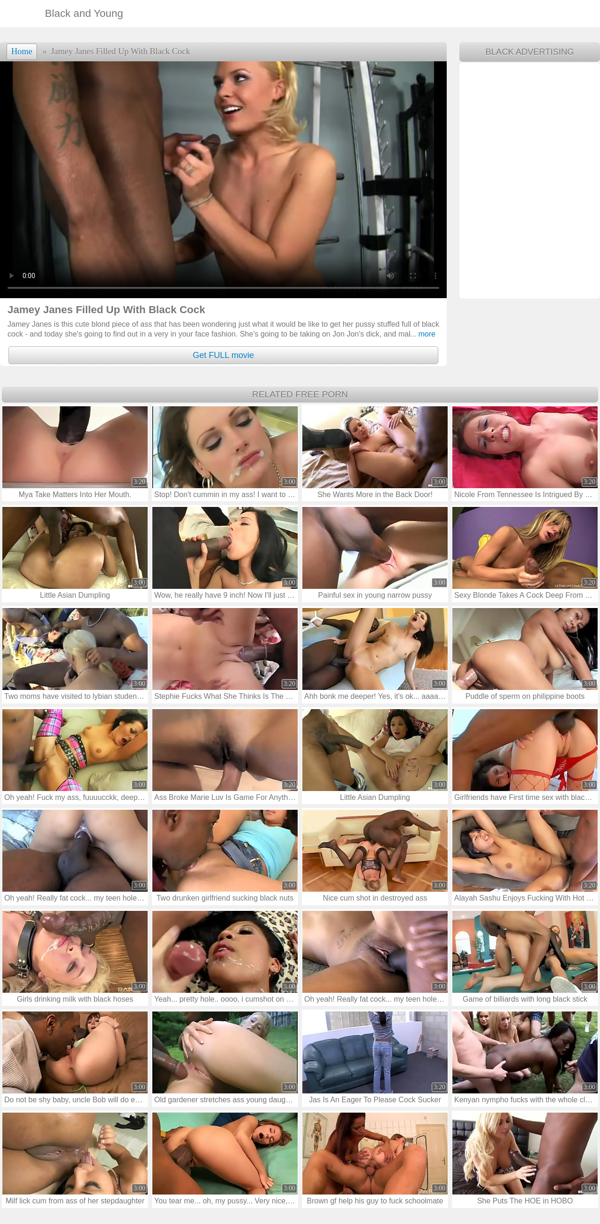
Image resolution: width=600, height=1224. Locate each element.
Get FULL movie (223, 355)
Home (21, 51)
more (422, 334)
